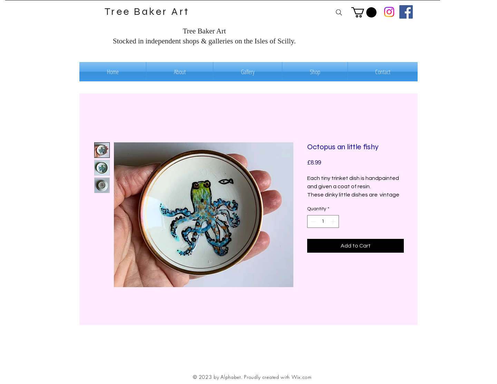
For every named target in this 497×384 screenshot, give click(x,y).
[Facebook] (406, 12)
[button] (364, 12)
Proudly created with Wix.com (278, 377)
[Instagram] (389, 12)
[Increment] (333, 221)
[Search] (338, 12)
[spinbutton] (323, 221)
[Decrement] (312, 221)
